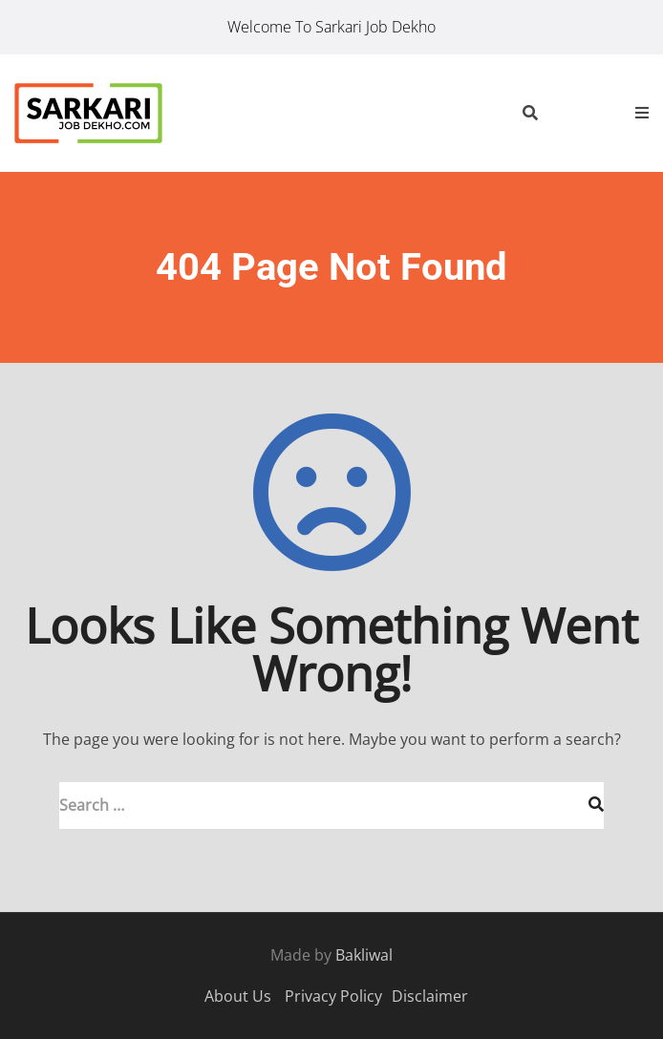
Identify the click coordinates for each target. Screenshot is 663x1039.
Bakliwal (364, 954)
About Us (237, 996)
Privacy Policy (333, 996)
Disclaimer (430, 996)
